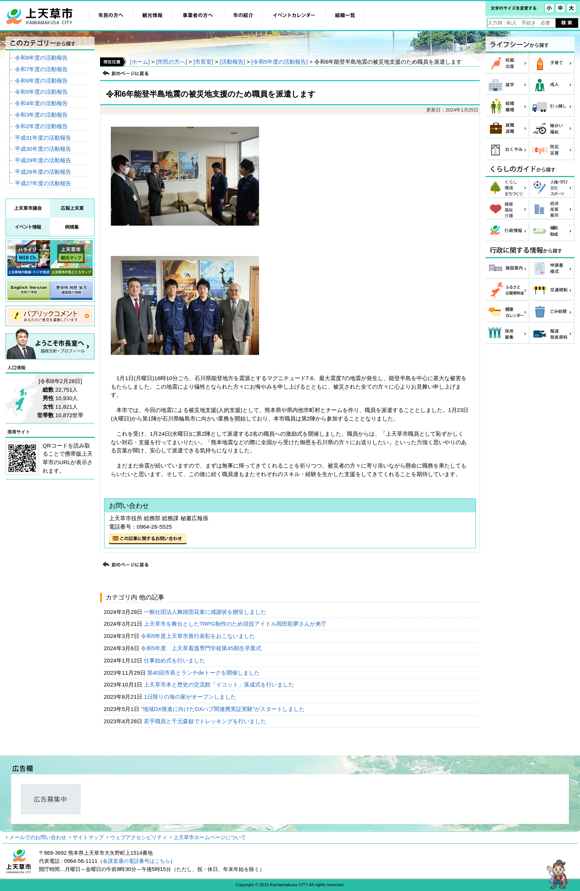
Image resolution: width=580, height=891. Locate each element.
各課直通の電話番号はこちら (136, 861)
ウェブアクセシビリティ (138, 837)
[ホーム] (139, 62)
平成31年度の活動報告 (43, 137)
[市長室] (203, 62)
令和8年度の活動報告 (41, 57)
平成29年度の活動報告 (43, 160)
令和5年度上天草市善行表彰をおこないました (199, 636)
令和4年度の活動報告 (41, 103)
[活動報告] (232, 62)
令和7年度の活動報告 (41, 69)
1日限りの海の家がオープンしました (191, 697)
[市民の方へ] (171, 62)
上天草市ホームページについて (209, 837)
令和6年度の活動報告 (41, 80)
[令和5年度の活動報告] (280, 62)
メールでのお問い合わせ (37, 837)
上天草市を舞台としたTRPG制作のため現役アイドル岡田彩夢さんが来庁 (236, 624)
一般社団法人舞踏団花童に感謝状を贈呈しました (206, 612)
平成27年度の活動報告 (43, 183)
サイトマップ (88, 837)
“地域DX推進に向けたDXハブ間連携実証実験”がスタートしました (223, 709)
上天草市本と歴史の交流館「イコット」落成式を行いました (219, 684)
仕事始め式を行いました (175, 660)
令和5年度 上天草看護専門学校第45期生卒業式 (202, 648)
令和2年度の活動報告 (41, 126)
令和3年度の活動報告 (41, 115)
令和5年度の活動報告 (41, 92)
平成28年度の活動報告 (43, 172)
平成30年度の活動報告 (43, 149)
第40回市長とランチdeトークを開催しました (204, 672)
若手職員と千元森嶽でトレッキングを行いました (206, 721)
